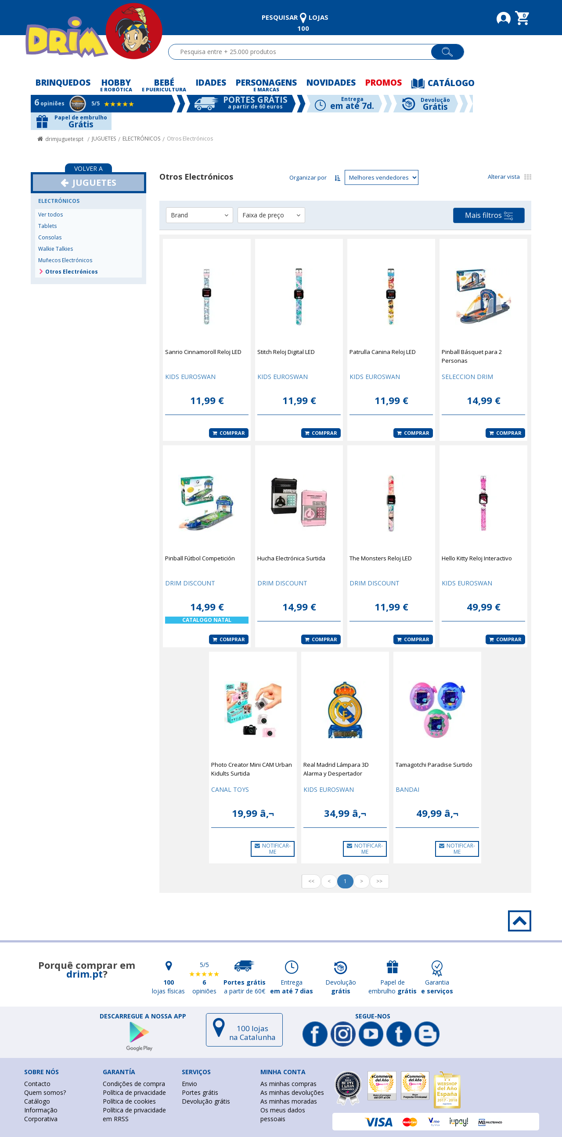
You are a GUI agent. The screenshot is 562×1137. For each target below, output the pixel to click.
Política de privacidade (134, 1092)
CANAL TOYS (230, 789)
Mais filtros (489, 215)
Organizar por (308, 177)
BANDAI (407, 789)
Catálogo (37, 1101)
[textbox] (303, 51)
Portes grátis (200, 1092)
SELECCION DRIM (467, 376)
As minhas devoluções (292, 1092)
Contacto (37, 1083)
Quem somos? (45, 1092)
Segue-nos (372, 1016)
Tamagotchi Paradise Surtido (434, 765)
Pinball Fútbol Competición (200, 558)
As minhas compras (288, 1083)
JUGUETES (104, 138)
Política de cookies (129, 1101)
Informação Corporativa (41, 1114)
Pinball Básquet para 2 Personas (472, 356)
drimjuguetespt (64, 139)
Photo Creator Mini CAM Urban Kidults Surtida (251, 769)
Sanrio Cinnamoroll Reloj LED (203, 352)
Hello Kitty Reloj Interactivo (477, 558)
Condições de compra (134, 1083)
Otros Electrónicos (190, 138)
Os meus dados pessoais (282, 1114)
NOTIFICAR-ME (273, 848)
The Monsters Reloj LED (380, 558)
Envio (189, 1083)
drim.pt (84, 973)
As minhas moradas (288, 1101)
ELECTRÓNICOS (141, 138)
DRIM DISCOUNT (190, 583)
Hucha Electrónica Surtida (291, 558)
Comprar (229, 433)
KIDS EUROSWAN (190, 376)
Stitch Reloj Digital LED (286, 352)
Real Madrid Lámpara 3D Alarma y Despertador (336, 769)
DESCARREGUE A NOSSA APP (143, 1016)
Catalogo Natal (206, 620)
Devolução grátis (206, 1101)
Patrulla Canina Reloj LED (382, 352)
